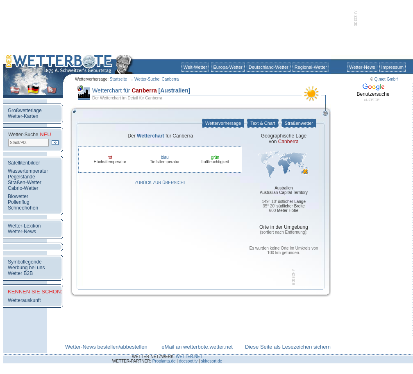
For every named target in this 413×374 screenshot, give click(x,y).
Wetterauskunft (24, 300)
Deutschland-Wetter (268, 67)
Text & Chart (262, 123)
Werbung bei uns (26, 267)
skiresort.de (211, 361)
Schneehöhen (23, 208)
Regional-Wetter (311, 67)
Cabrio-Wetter (23, 188)
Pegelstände (21, 177)
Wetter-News (362, 67)
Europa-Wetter (227, 67)
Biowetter (18, 196)
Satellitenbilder (24, 163)
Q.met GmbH (386, 79)
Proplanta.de (164, 361)
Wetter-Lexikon (24, 226)
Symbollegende (25, 262)
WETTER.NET (189, 356)
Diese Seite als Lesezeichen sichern (288, 347)
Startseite (118, 79)
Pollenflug (19, 202)
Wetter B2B (20, 273)
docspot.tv (188, 361)
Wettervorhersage (223, 123)
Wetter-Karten (23, 116)
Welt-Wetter (195, 67)
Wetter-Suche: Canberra (156, 79)
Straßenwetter (299, 123)
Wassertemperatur (28, 171)
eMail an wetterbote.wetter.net (196, 347)
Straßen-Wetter (24, 182)
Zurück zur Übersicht (160, 182)
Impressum (392, 67)
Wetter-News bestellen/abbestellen (106, 347)
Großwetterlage (25, 110)
